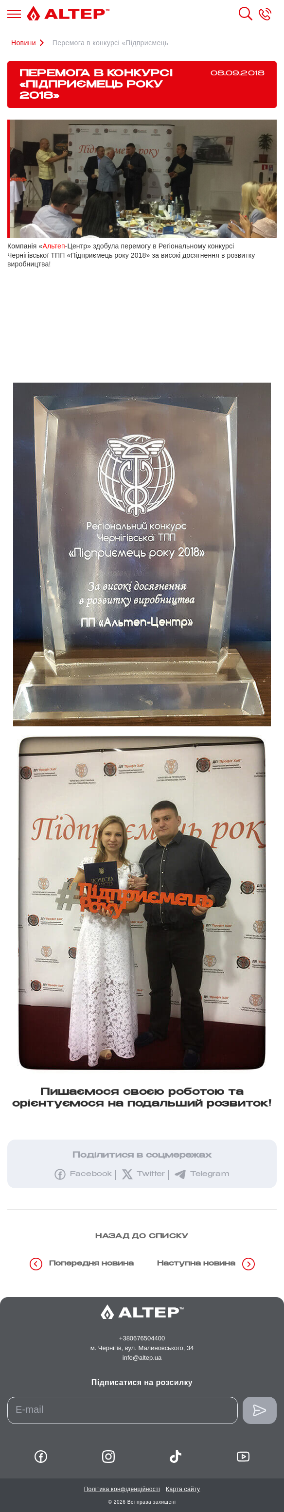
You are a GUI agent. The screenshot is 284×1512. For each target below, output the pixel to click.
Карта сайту (183, 1489)
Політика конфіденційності (122, 1489)
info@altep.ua (142, 1357)
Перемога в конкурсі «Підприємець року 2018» (130, 43)
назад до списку (141, 1236)
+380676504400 (142, 1338)
